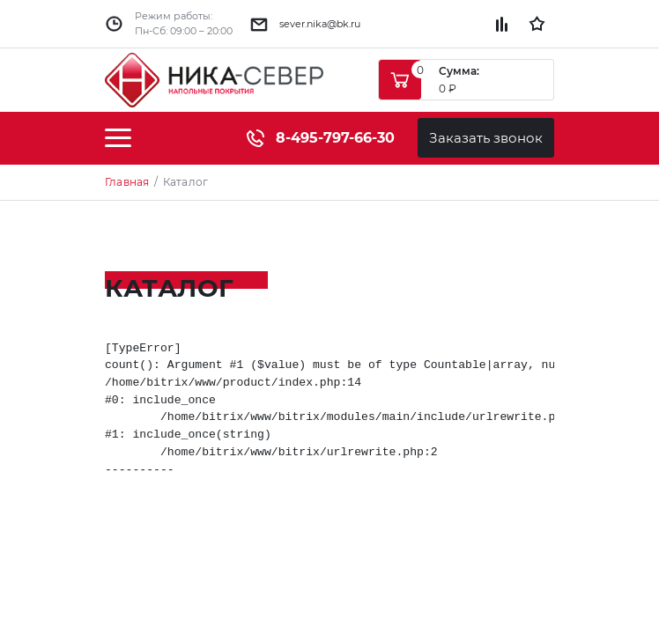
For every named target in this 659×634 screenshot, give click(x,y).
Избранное (537, 24)
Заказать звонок (486, 137)
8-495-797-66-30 (321, 138)
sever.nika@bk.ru (319, 24)
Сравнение (501, 24)
